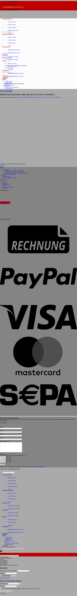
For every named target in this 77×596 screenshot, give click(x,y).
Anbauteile (5, 53)
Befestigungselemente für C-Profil (14, 76)
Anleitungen (6, 535)
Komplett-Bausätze (7, 18)
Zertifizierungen (8, 82)
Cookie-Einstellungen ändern (9, 177)
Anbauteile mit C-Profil (11, 59)
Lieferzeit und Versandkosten (12, 87)
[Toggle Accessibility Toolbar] (1, 553)
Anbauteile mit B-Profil (11, 56)
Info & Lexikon (6, 169)
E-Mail (2, 434)
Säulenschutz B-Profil (11, 30)
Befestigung (6, 70)
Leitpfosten (9, 69)
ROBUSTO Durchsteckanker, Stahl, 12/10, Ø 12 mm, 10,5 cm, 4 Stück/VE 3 (42, 97)
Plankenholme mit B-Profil (12, 49)
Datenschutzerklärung (8, 186)
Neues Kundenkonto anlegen (6, 592)
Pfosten (4, 60)
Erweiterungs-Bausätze (8, 34)
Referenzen (8, 83)
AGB (4, 185)
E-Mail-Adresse (4, 585)
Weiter (2, 166)
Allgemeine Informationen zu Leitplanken (14, 170)
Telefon (1, 438)
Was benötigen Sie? (5, 441)
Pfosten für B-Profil (10, 63)
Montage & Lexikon (9, 84)
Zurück (2, 165)
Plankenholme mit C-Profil (12, 52)
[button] (5, 55)
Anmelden (13, 577)
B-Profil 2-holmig (10, 24)
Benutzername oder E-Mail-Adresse (8, 572)
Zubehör (5, 536)
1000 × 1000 (20, 97)
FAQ (6, 86)
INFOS (4, 537)
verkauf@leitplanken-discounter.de (13, 7)
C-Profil (8, 33)
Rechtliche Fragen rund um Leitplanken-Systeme (16, 173)
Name (1, 427)
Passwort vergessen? (5, 580)
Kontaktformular (9, 88)
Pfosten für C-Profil (11, 66)
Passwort (2, 575)
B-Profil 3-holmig (10, 27)
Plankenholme (6, 47)
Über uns (5, 182)
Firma (1, 430)
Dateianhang (3, 456)
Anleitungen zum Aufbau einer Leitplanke (14, 172)
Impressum (5, 188)
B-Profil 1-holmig (10, 21)
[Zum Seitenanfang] (0, 472)
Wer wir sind (8, 81)
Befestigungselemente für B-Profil (14, 73)
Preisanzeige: (6, 91)
